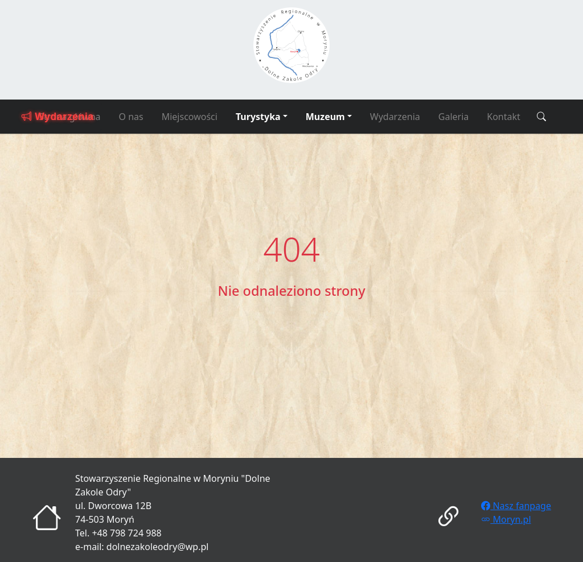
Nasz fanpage (516, 505)
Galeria (453, 116)
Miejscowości (189, 116)
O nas (131, 116)
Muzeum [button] (325, 116)
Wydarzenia (395, 116)
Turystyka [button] (258, 116)
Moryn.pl (506, 519)
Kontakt (503, 116)
